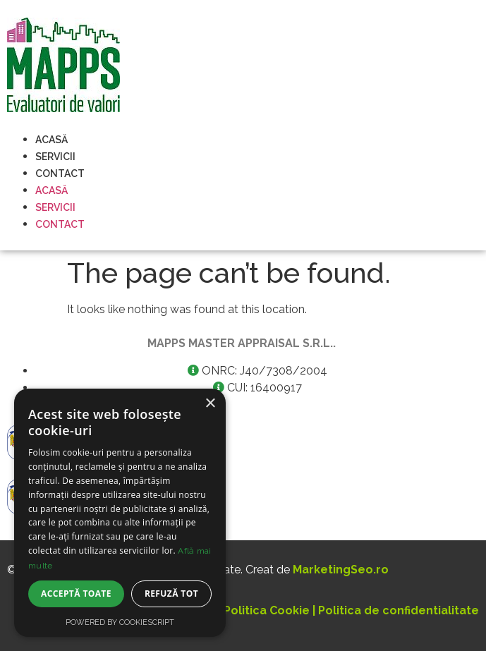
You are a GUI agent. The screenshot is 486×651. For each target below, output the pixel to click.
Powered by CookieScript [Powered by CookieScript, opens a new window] (120, 622)
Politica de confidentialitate (398, 610)
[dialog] (120, 513)
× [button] (210, 403)
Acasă (51, 139)
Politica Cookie (267, 610)
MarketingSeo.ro (341, 569)
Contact (60, 173)
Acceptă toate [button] (76, 594)
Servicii (55, 156)
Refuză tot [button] (171, 594)
